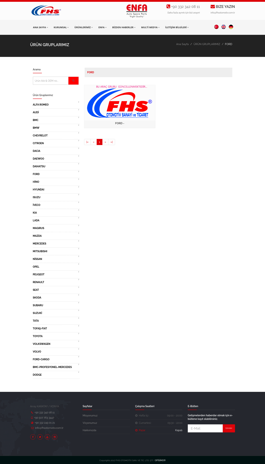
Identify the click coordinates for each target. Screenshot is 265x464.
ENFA (102, 27)
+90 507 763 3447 (44, 417)
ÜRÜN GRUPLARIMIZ (206, 44)
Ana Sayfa (182, 44)
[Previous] (87, 142)
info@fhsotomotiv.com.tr (223, 12)
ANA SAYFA (40, 27)
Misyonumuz (90, 415)
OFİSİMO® (160, 460)
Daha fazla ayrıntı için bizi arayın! (183, 12)
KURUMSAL (61, 27)
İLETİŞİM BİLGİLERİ (177, 27)
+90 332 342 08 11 (185, 6)
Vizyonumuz (90, 422)
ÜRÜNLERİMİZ (83, 27)
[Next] (105, 142)
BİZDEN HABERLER (123, 27)
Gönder (228, 428)
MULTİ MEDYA (150, 27)
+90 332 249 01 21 (45, 422)
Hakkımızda (89, 430)
